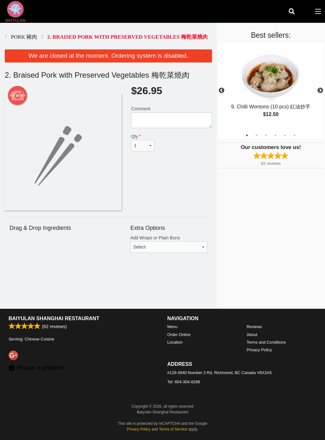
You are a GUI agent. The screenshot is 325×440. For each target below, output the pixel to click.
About (252, 334)
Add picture (18, 95)
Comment (171, 117)
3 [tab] (266, 135)
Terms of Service (173, 429)
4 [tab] (275, 135)
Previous (221, 90)
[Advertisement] (108, 288)
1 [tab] (247, 135)
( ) (305, 11)
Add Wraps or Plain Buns (168, 244)
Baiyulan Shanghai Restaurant (54, 318)
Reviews (254, 326)
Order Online (178, 334)
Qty (143, 143)
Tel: (183, 381)
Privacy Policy (259, 349)
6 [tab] (294, 135)
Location (174, 342)
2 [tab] (256, 135)
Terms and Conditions (266, 342)
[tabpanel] (271, 86)
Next (320, 90)
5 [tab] (285, 135)
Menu (172, 326)
